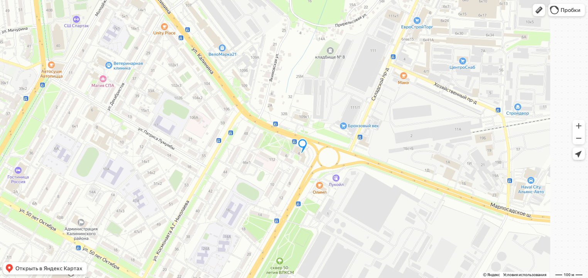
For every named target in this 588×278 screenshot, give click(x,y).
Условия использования (524, 275)
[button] (539, 10)
